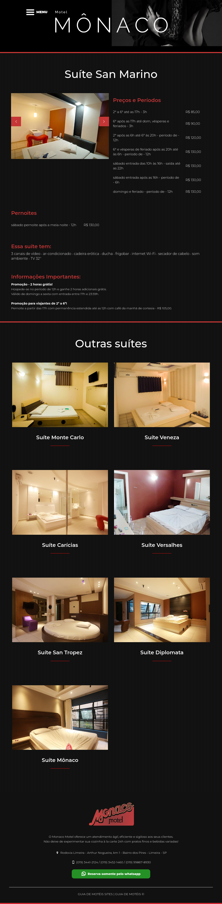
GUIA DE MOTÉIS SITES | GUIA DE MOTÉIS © (111, 894)
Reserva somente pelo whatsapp (111, 874)
